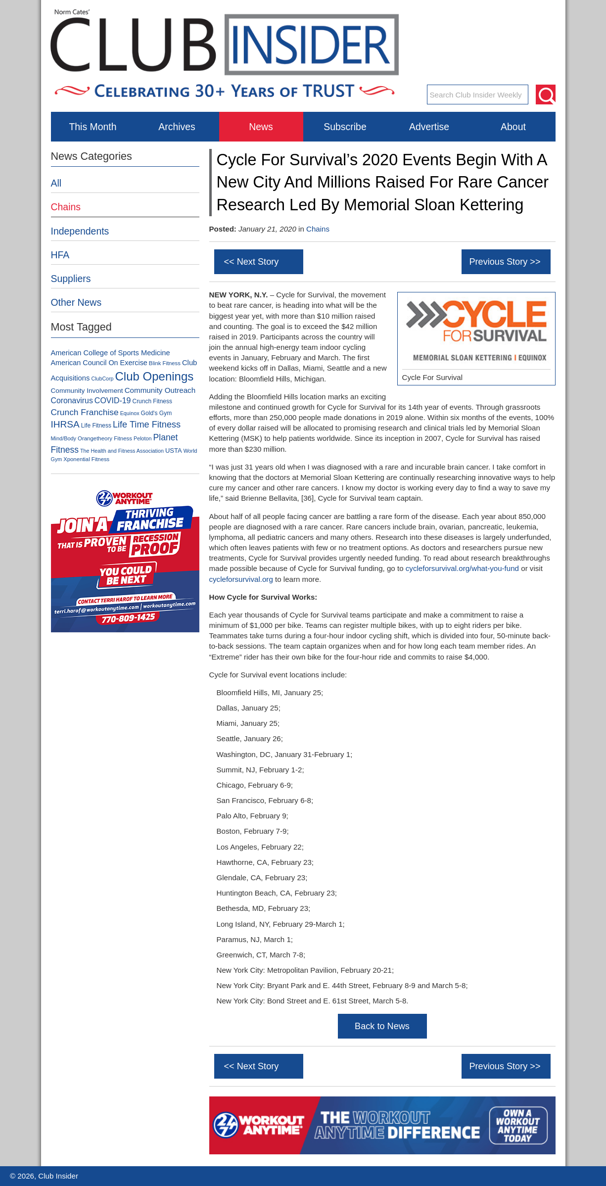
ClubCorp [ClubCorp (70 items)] (102, 378)
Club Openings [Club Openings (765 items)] (154, 376)
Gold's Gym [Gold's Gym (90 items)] (156, 413)
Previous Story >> (504, 262)
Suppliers (71, 278)
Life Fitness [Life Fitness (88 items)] (96, 425)
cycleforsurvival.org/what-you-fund (462, 568)
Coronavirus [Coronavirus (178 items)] (72, 400)
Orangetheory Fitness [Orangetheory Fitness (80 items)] (105, 438)
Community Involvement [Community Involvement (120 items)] (87, 390)
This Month (92, 126)
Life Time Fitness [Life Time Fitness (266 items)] (147, 424)
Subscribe (345, 126)
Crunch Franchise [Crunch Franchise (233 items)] (85, 412)
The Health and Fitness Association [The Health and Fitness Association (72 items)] (122, 451)
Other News (76, 302)
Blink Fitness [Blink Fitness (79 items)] (165, 363)
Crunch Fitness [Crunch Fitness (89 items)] (152, 401)
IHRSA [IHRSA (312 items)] (65, 424)
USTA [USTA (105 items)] (173, 450)
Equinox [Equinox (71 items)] (130, 413)
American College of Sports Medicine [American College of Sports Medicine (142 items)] (110, 353)
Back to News (382, 1026)
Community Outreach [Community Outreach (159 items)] (160, 390)
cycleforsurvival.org (241, 579)
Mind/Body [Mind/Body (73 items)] (64, 438)
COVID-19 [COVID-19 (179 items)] (112, 400)
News (261, 126)
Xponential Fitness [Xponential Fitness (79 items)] (86, 459)
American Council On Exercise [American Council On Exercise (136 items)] (99, 363)
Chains (317, 229)
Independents (80, 231)
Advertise (429, 126)
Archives (176, 126)
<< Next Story (251, 262)
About (513, 126)
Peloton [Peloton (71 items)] (143, 438)
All (56, 183)
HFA (60, 254)
